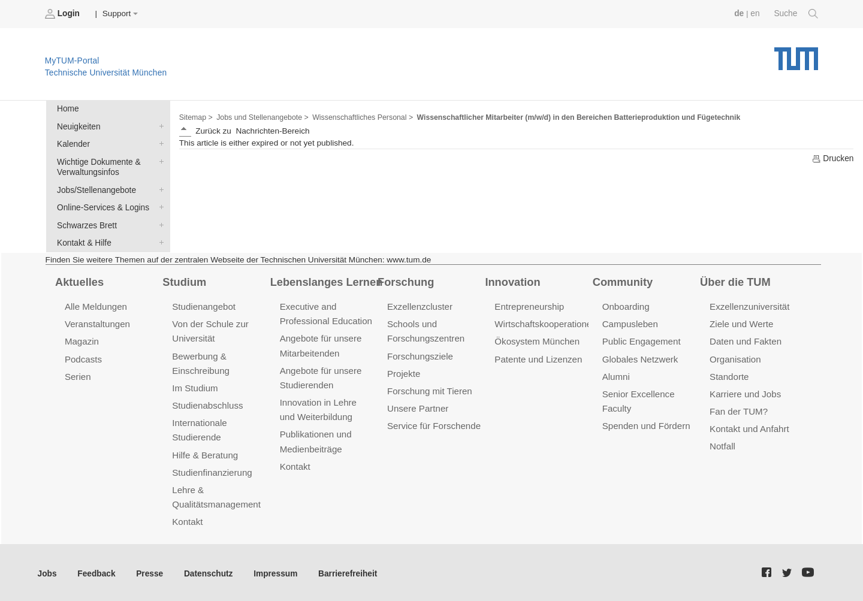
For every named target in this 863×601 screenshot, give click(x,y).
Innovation (512, 280)
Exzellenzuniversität (749, 305)
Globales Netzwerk (640, 357)
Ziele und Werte (741, 323)
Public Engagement (641, 339)
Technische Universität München (796, 54)
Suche (796, 14)
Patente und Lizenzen (537, 357)
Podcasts (83, 357)
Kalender (159, 143)
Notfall (722, 444)
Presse (148, 570)
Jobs (47, 570)
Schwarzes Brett (159, 223)
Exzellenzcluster (419, 305)
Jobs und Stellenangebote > (261, 117)
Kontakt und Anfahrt (749, 426)
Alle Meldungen (95, 305)
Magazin (82, 339)
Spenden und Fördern (646, 423)
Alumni (616, 374)
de (739, 13)
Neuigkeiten (159, 126)
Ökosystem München (536, 339)
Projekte (403, 371)
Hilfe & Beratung (204, 452)
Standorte (729, 374)
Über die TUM (735, 280)
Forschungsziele (419, 354)
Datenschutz (207, 570)
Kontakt (187, 519)
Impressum (273, 570)
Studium (184, 280)
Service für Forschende (433, 423)
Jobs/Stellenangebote (159, 189)
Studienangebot (203, 305)
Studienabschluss (207, 403)
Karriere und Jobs (745, 391)
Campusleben (629, 323)
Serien (77, 374)
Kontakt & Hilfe (159, 241)
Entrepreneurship (528, 305)
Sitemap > (195, 117)
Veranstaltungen (97, 323)
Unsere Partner (417, 406)
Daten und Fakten (745, 339)
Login (63, 14)
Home (68, 108)
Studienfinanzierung (211, 469)
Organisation (735, 357)
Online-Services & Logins (159, 206)
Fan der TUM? (738, 409)
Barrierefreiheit (345, 570)
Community (622, 280)
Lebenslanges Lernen (326, 280)
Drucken (832, 158)
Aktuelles (79, 280)
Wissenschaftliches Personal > (361, 117)
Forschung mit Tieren (429, 388)
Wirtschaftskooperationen (545, 323)
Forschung (405, 280)
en (755, 13)
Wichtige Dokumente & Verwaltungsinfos (159, 160)
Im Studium (195, 385)
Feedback (96, 570)
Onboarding (625, 305)
